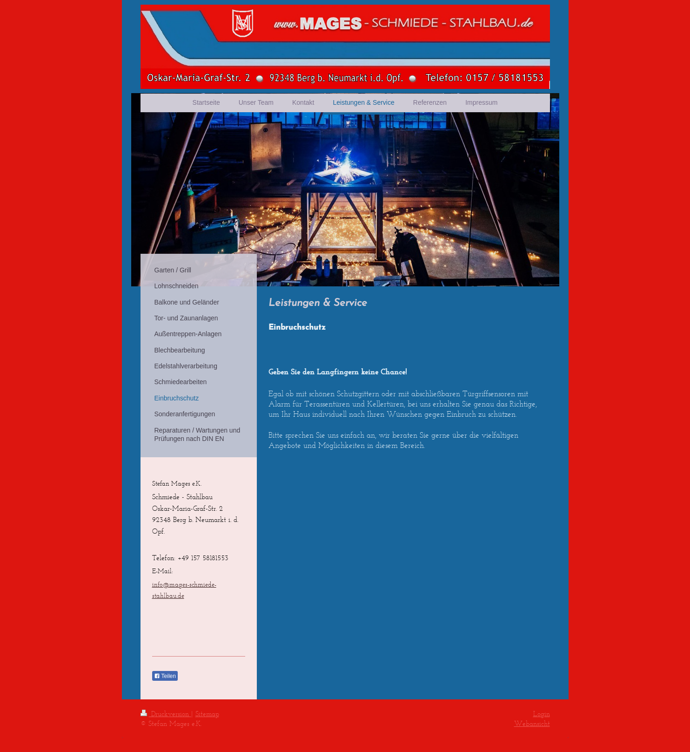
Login (541, 713)
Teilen (165, 676)
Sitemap (207, 713)
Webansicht (532, 723)
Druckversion (166, 713)
